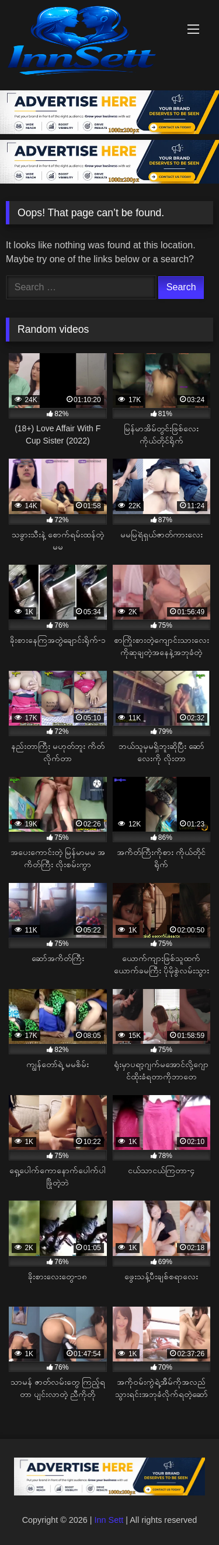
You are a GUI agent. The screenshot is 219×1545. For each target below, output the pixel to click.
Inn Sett (109, 1520)
